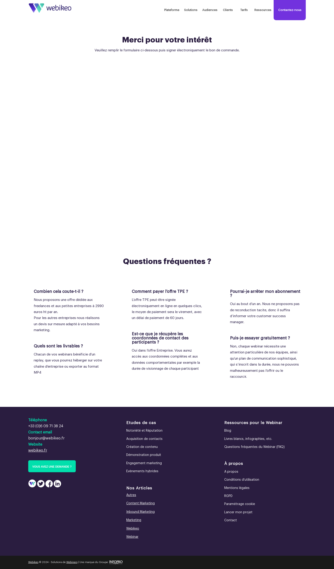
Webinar (132, 536)
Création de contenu (142, 447)
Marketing (133, 520)
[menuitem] (172, 10)
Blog (227, 430)
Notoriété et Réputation (144, 430)
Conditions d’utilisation (241, 479)
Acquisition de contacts (144, 439)
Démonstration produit (143, 455)
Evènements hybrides (142, 471)
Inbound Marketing (140, 511)
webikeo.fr (37, 450)
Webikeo (132, 528)
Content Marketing (140, 503)
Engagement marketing (144, 463)
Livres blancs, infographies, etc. (248, 439)
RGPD (228, 496)
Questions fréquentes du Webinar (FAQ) (254, 447)
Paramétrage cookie (239, 504)
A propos (231, 471)
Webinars (71, 562)
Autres (131, 495)
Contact (230, 520)
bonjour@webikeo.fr (46, 438)
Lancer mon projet (238, 512)
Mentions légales (237, 488)
